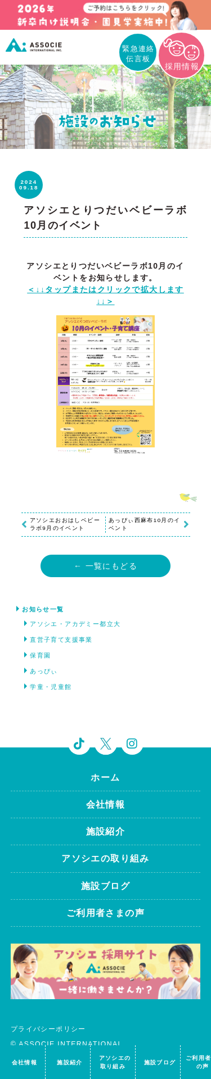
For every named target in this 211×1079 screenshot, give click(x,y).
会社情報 (105, 804)
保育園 (40, 655)
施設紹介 (105, 831)
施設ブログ (105, 886)
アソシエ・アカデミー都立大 (75, 623)
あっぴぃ (44, 671)
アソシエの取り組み (105, 858)
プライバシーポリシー (48, 1029)
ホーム (105, 777)
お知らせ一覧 (43, 609)
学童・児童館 (50, 686)
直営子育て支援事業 (61, 639)
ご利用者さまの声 (105, 913)
